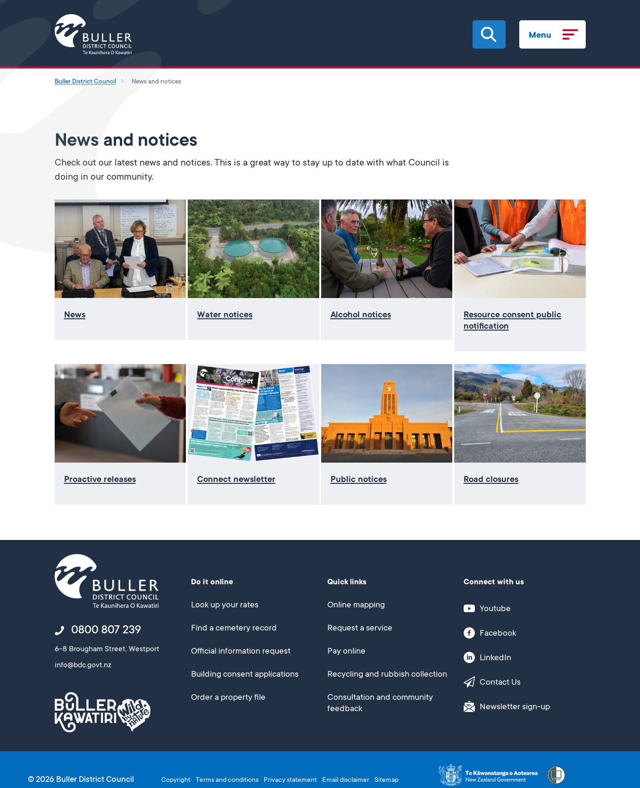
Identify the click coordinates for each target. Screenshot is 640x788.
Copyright (176, 780)
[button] (488, 34)
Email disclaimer (345, 780)
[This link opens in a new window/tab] (519, 608)
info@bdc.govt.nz (83, 665)
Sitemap (386, 780)
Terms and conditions (227, 780)
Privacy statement (290, 780)
